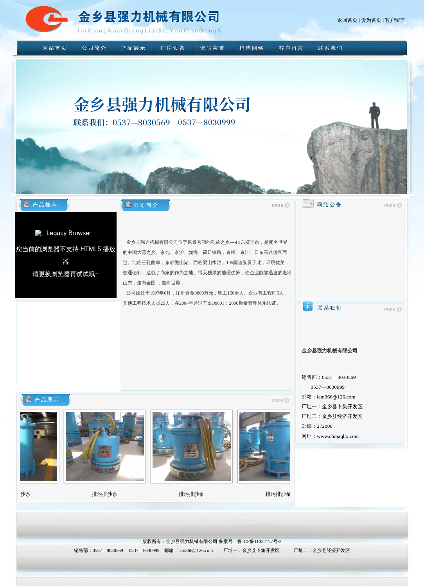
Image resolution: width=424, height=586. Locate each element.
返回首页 (347, 20)
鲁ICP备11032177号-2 (259, 541)
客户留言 (395, 20)
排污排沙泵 (26, 494)
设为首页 (371, 20)
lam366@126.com (195, 550)
